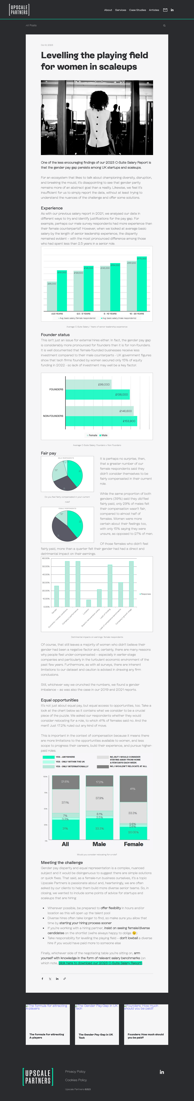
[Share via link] (64, 978)
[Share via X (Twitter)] (49, 978)
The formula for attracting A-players (46, 1036)
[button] (164, 25)
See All (165, 999)
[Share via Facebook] (42, 978)
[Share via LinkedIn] (57, 978)
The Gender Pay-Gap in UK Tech (96, 1036)
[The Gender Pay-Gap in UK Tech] (97, 1016)
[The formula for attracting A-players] (48, 1016)
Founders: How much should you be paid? (146, 1036)
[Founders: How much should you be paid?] (146, 1016)
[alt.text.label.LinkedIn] (172, 10)
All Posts (31, 25)
